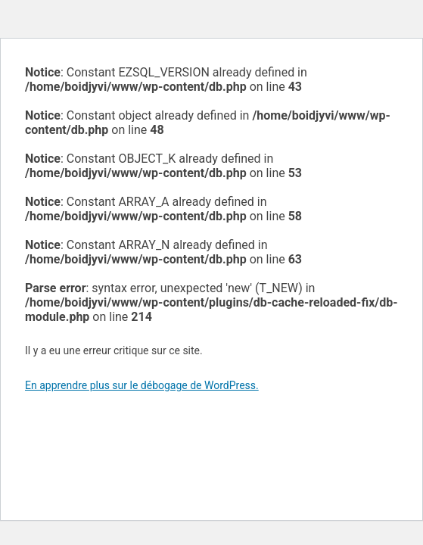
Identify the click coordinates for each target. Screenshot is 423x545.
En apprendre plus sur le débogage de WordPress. (142, 385)
